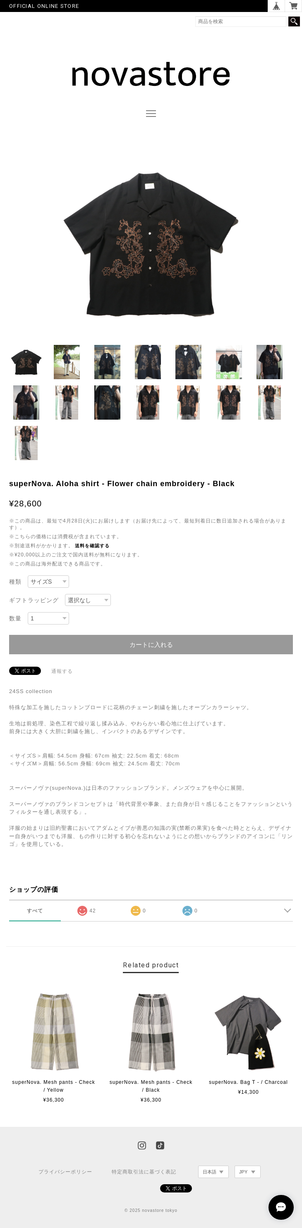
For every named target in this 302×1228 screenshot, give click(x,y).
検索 (294, 21)
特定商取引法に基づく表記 (144, 1172)
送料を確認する (92, 545)
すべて (35, 911)
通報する (62, 671)
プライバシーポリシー (65, 1172)
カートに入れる (151, 644)
